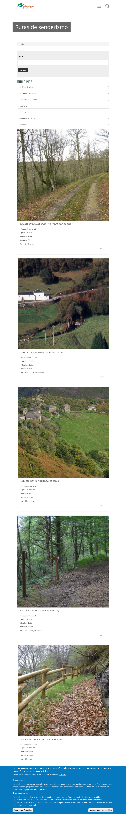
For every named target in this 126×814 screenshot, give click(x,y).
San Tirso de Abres (26, 87)
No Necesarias (21, 797)
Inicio (21, 44)
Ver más (103, 248)
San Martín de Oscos (27, 93)
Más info (62, 778)
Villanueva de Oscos (26, 118)
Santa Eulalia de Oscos (27, 99)
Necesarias (19, 784)
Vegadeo (22, 112)
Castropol (22, 124)
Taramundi (22, 106)
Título (20, 57)
